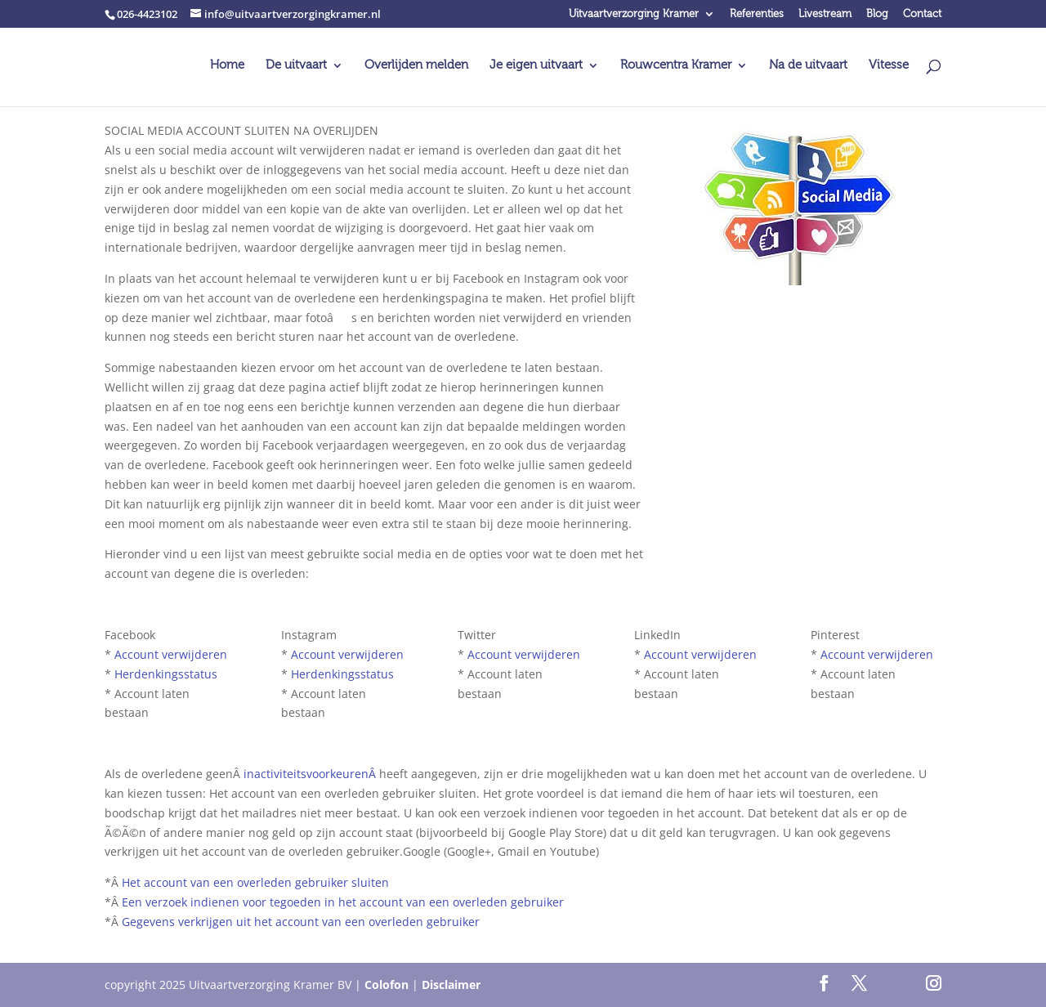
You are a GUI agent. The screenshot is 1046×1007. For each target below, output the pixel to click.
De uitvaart (296, 66)
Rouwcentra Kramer (675, 66)
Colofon (386, 984)
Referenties (757, 14)
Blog (877, 14)
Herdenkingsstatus (165, 674)
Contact (922, 14)
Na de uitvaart (808, 66)
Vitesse (889, 66)
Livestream (825, 14)
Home (227, 66)
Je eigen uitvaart (536, 66)
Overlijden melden (416, 66)
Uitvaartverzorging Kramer (634, 14)
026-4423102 (147, 14)
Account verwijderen (170, 654)
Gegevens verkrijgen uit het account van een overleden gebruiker (301, 921)
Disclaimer (451, 984)
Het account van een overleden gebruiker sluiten (255, 882)
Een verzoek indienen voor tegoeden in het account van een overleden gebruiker (343, 902)
